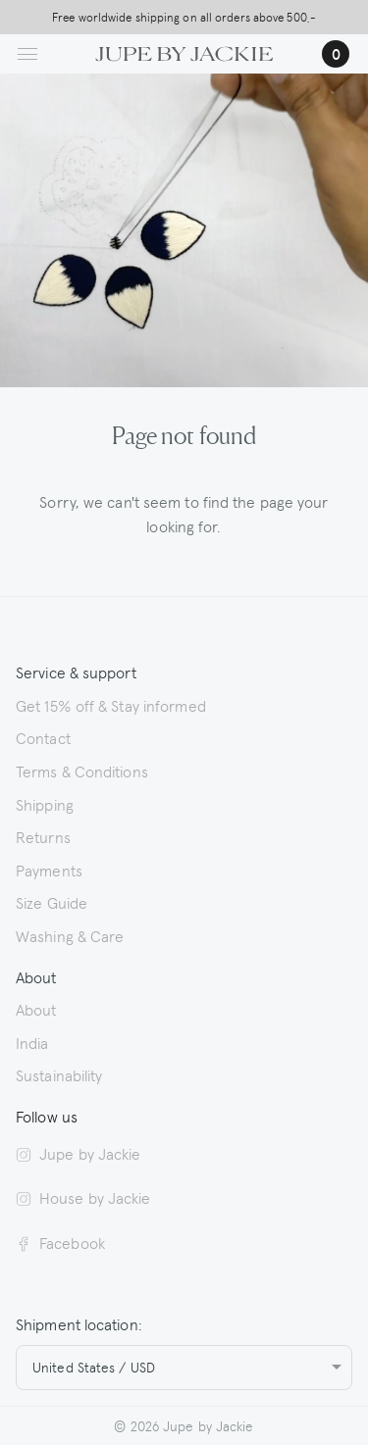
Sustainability (59, 1074)
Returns (43, 836)
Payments (49, 869)
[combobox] (184, 1367)
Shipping (45, 804)
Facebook (60, 1242)
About (36, 1009)
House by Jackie (83, 1197)
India (32, 1042)
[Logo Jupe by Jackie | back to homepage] (184, 51)
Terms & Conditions (82, 770)
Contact (43, 737)
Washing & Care (70, 935)
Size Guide (51, 902)
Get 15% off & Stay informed (111, 705)
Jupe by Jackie (78, 1153)
